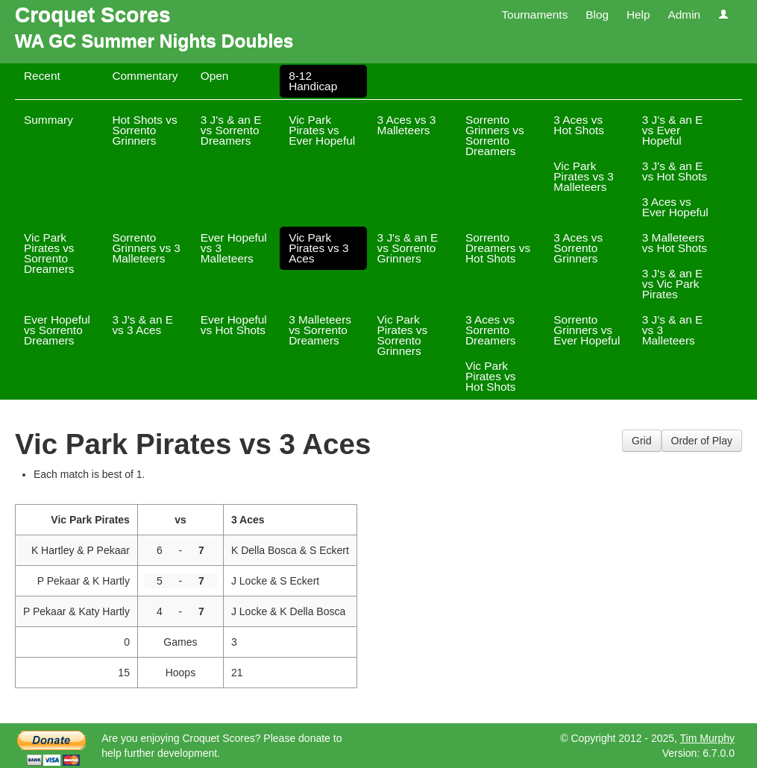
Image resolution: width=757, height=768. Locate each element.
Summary (48, 119)
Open (215, 75)
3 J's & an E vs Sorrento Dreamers (231, 130)
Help (638, 14)
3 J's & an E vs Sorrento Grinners (408, 248)
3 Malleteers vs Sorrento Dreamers (320, 330)
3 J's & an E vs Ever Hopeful (672, 130)
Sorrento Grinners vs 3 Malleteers (146, 248)
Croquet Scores (93, 14)
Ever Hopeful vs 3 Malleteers (234, 248)
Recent (42, 75)
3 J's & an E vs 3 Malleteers (672, 330)
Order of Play (701, 441)
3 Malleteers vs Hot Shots (674, 242)
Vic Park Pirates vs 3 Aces (318, 248)
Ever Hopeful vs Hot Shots (234, 324)
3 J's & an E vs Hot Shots (674, 171)
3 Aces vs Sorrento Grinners (578, 248)
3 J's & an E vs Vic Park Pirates (672, 283)
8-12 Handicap (313, 80)
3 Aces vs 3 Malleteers (406, 124)
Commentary (145, 75)
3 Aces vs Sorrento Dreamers (490, 330)
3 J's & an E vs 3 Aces (142, 324)
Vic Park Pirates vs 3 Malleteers (583, 176)
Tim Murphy (707, 738)
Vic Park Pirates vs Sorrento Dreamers (49, 253)
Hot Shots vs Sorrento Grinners (144, 130)
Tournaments (534, 14)
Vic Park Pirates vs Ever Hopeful (322, 130)
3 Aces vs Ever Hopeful (675, 206)
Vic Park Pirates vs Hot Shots (490, 376)
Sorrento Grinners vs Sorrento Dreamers (494, 135)
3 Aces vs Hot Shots (578, 124)
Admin (684, 14)
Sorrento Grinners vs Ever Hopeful (586, 330)
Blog (597, 14)
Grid (641, 441)
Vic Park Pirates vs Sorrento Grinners (402, 335)
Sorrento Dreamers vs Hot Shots (497, 248)
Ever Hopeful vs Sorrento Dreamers (57, 330)
